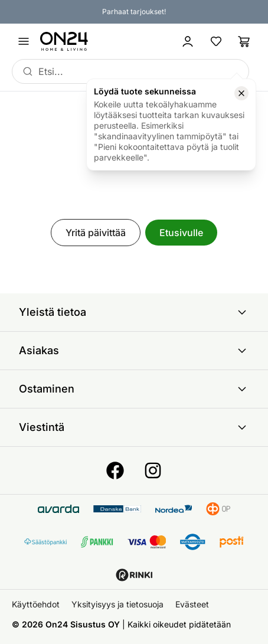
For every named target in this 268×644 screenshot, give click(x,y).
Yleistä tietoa (134, 312)
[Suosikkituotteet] (216, 41)
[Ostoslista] (244, 41)
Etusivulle (181, 232)
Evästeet (192, 604)
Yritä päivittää (96, 232)
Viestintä (134, 427)
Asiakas (134, 351)
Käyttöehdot (36, 604)
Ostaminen (134, 389)
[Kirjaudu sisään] (188, 41)
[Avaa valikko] (23, 41)
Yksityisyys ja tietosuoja (117, 604)
